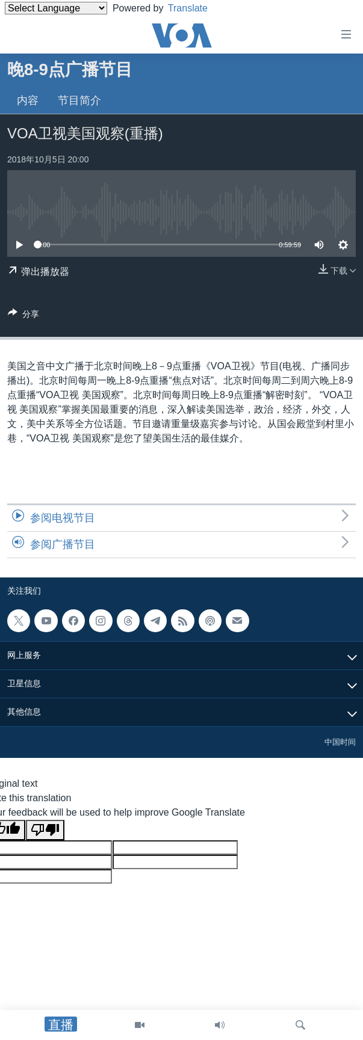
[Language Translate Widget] (56, 8)
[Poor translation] (45, 830)
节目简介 (79, 100)
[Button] (23, 316)
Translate (197, 8)
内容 (28, 100)
